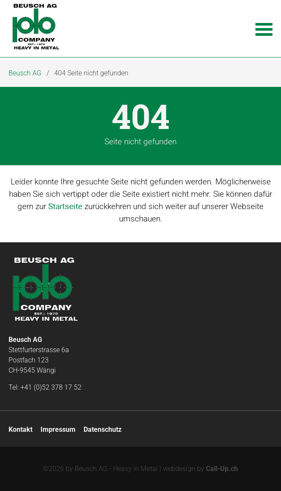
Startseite (65, 206)
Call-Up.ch (222, 469)
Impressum (58, 429)
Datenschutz (103, 429)
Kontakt (20, 429)
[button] (263, 28)
